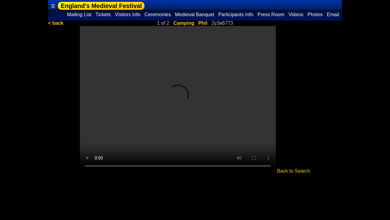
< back (55, 23)
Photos (315, 14)
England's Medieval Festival (101, 5)
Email (332, 14)
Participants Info (236, 14)
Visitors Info (128, 14)
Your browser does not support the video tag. (178, 99)
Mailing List (79, 14)
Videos (296, 14)
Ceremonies (157, 14)
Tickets (103, 14)
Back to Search (293, 171)
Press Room (271, 14)
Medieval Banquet (195, 14)
